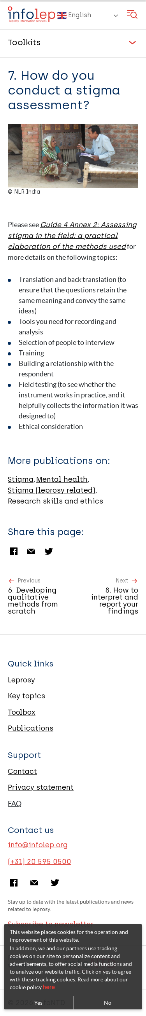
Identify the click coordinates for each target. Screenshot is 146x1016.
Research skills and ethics (55, 501)
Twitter (49, 551)
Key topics (26, 696)
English (74, 15)
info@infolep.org (38, 845)
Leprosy (21, 680)
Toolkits (24, 42)
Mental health (62, 479)
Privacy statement (41, 787)
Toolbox (21, 712)
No (107, 1003)
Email (31, 551)
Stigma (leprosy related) (51, 490)
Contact (22, 771)
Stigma (20, 479)
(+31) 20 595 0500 (39, 861)
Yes (38, 1003)
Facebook (13, 551)
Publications (30, 728)
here (49, 987)
